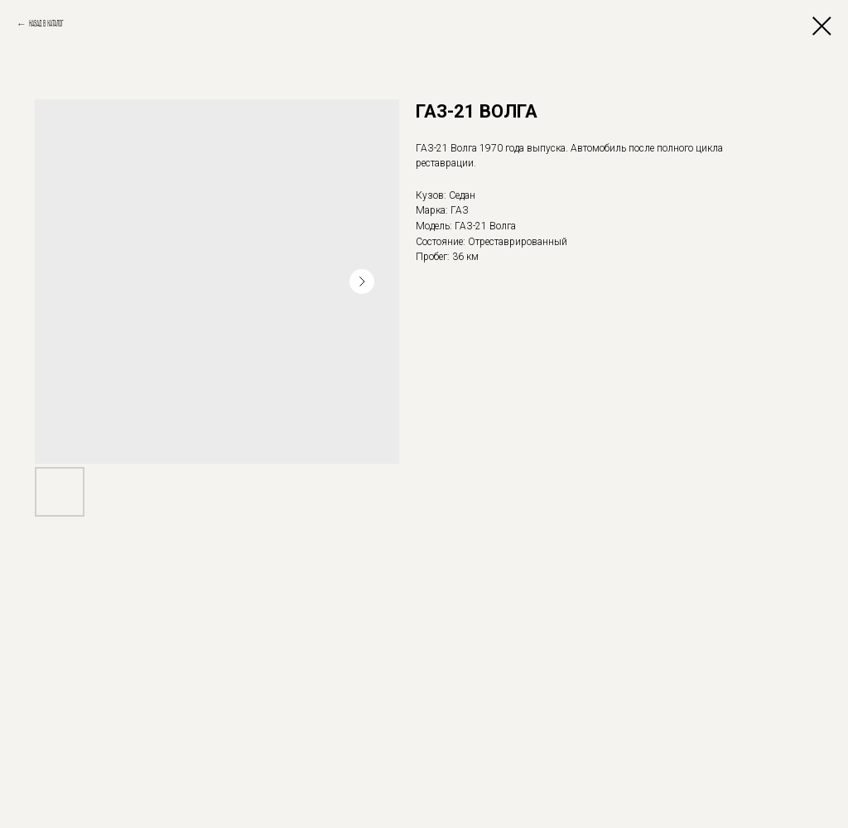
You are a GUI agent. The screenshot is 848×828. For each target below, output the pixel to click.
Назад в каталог (46, 24)
